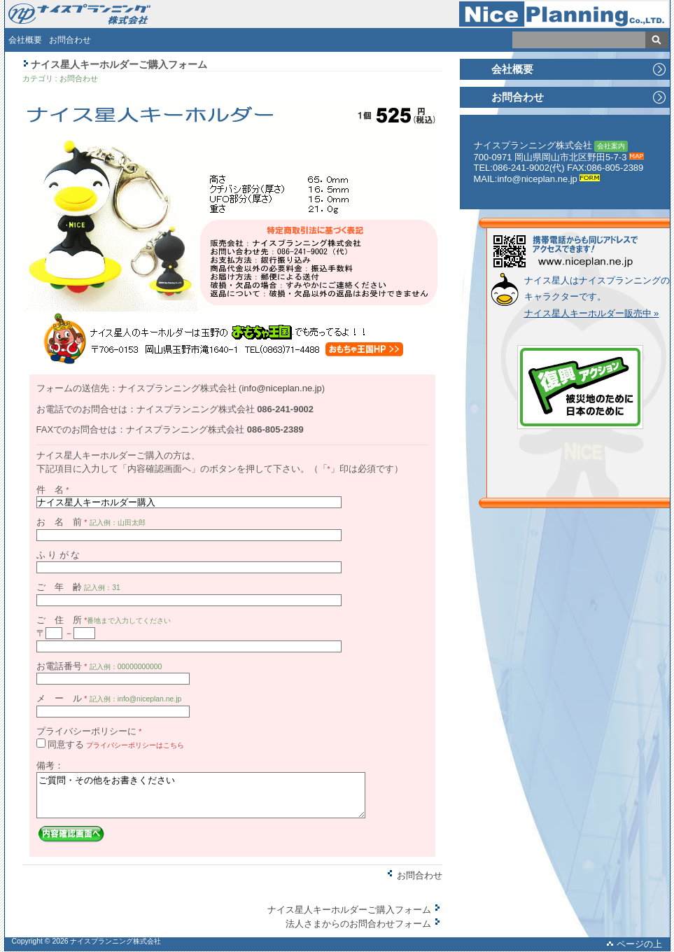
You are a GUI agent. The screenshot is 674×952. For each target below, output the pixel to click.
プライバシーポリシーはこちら (135, 745)
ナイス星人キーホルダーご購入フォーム (354, 909)
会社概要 (25, 39)
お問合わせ (70, 39)
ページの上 (634, 944)
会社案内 (611, 146)
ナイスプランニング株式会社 (115, 941)
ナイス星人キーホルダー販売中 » (591, 313)
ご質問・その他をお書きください (200, 795)
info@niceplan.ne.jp (281, 388)
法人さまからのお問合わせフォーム (364, 923)
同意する (66, 744)
